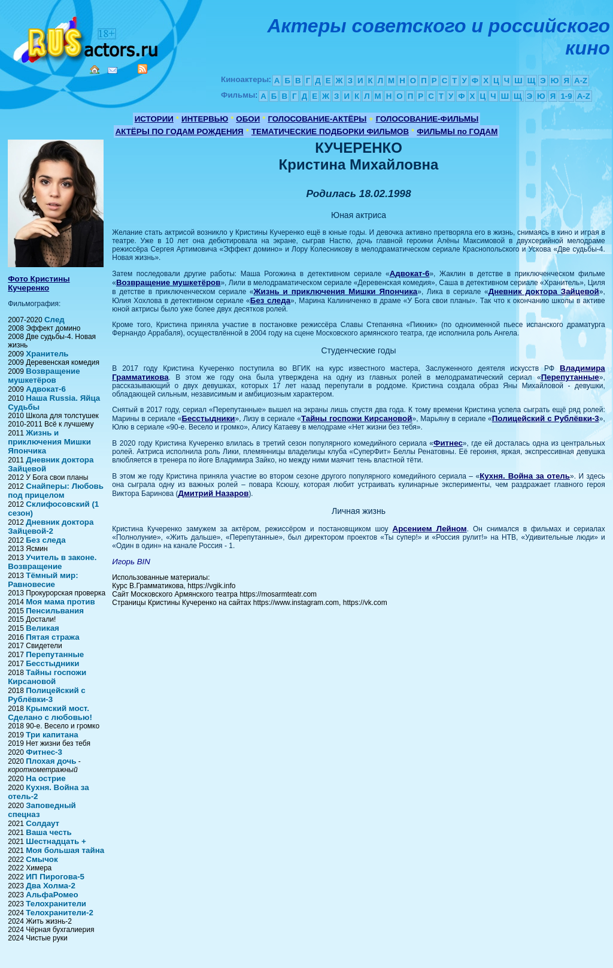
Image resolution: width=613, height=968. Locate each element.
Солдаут (42, 823)
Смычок (41, 859)
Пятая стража (52, 637)
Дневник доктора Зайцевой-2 (50, 527)
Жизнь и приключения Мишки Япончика (49, 441)
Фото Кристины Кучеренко (38, 283)
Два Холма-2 (50, 885)
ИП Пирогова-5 (55, 876)
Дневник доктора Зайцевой (543, 291)
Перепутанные (55, 654)
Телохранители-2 (59, 912)
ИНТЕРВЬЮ (204, 118)
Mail (112, 70)
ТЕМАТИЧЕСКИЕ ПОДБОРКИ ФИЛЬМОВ (330, 131)
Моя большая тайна (65, 850)
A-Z (580, 80)
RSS (142, 69)
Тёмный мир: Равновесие (43, 580)
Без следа (45, 540)
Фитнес (448, 442)
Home (94, 69)
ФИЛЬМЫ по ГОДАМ (457, 131)
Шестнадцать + (56, 841)
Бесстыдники (52, 663)
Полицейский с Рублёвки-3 (46, 695)
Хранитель (47, 353)
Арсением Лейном (430, 528)
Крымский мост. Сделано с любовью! (50, 713)
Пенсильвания (55, 610)
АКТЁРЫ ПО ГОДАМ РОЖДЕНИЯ (180, 131)
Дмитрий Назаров (213, 493)
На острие (45, 778)
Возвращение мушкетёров (44, 376)
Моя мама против (60, 601)
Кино (87, 37)
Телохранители (56, 903)
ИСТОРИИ (154, 118)
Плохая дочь (51, 761)
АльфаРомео (52, 894)
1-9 (566, 96)
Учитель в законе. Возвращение (52, 562)
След (54, 319)
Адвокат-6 (46, 389)
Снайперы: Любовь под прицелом (56, 491)
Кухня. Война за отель (525, 475)
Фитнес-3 (44, 752)
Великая (42, 628)
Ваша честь (48, 832)
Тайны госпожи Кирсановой (47, 677)
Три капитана (52, 734)
